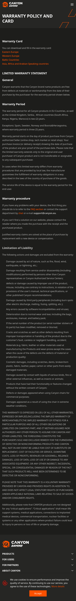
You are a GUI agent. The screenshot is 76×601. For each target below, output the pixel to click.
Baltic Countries (10, 59)
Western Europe (10, 55)
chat (20, 213)
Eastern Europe (10, 52)
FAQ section (37, 209)
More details (57, 586)
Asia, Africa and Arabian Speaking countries (25, 63)
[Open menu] (72, 4)
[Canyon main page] (12, 4)
